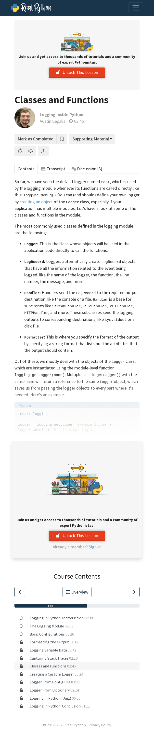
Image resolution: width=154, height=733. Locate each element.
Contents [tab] (26, 169)
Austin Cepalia (52, 121)
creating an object (36, 201)
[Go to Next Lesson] (134, 592)
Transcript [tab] (53, 169)
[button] (19, 151)
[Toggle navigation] (135, 7)
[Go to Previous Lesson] (19, 592)
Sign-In (95, 547)
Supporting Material (91, 139)
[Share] (43, 151)
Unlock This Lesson (77, 72)
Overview (77, 592)
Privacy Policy (100, 725)
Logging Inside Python (61, 114)
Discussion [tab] (87, 169)
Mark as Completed (35, 139)
